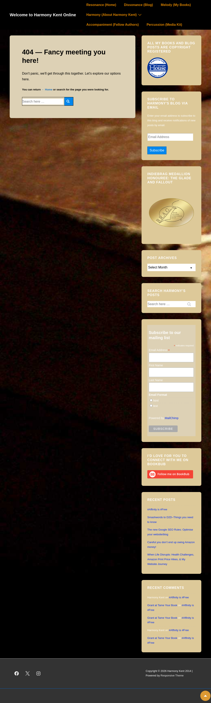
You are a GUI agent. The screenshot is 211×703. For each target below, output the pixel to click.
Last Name (156, 380)
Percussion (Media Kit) (164, 24)
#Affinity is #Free (157, 509)
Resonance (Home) (101, 5)
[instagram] (38, 673)
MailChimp (171, 418)
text (155, 406)
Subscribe (157, 150)
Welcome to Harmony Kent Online (43, 15)
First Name (156, 365)
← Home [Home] (46, 89)
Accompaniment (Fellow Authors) (112, 24)
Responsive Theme (172, 675)
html (155, 400)
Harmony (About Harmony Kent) (114, 15)
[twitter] (28, 673)
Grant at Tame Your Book (162, 605)
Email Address (159, 350)
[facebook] (17, 673)
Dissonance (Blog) (138, 5)
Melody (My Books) (176, 5)
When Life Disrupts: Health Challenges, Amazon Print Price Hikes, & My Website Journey (170, 559)
